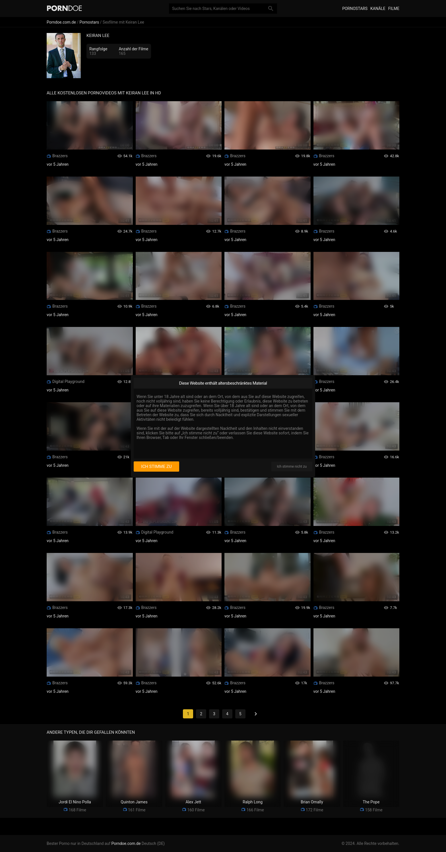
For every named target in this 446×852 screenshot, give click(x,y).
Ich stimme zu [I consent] (156, 466)
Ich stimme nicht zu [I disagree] (292, 467)
